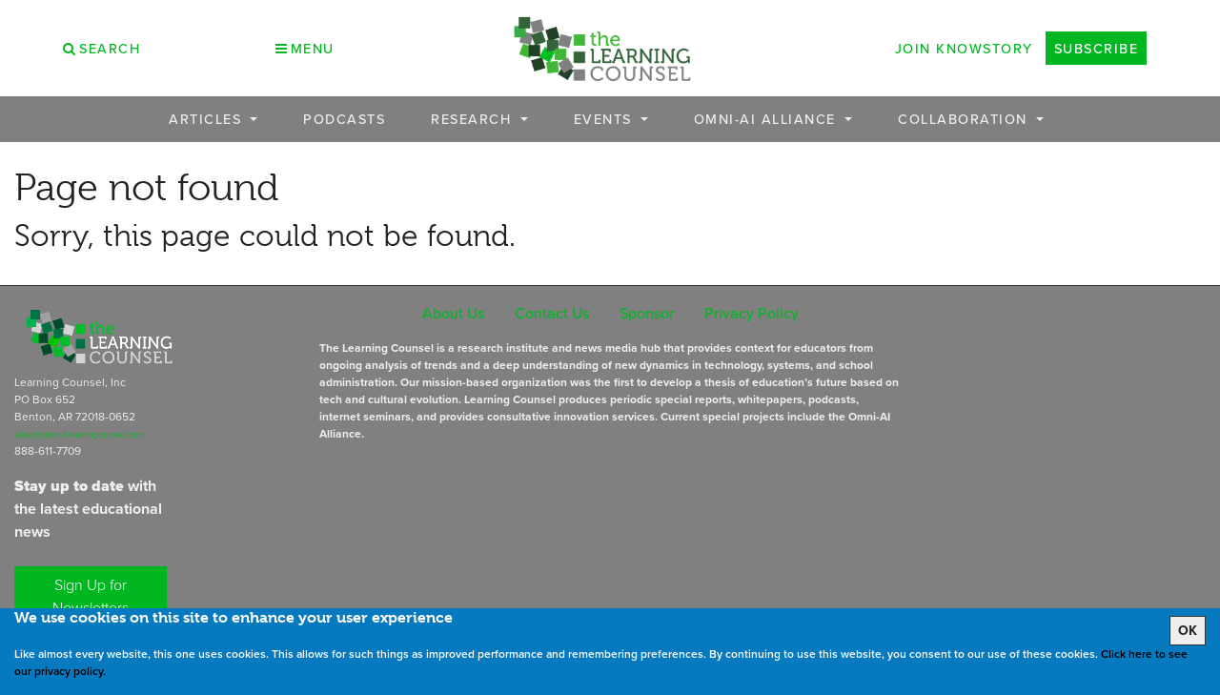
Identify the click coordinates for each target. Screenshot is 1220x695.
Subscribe (1096, 48)
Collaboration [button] (965, 119)
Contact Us (552, 312)
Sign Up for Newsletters (90, 596)
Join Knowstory (964, 48)
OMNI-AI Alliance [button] (768, 119)
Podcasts (344, 119)
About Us (453, 312)
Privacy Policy (751, 312)
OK (1187, 630)
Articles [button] (208, 119)
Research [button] (474, 119)
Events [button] (606, 119)
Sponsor (647, 312)
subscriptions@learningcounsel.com (79, 434)
